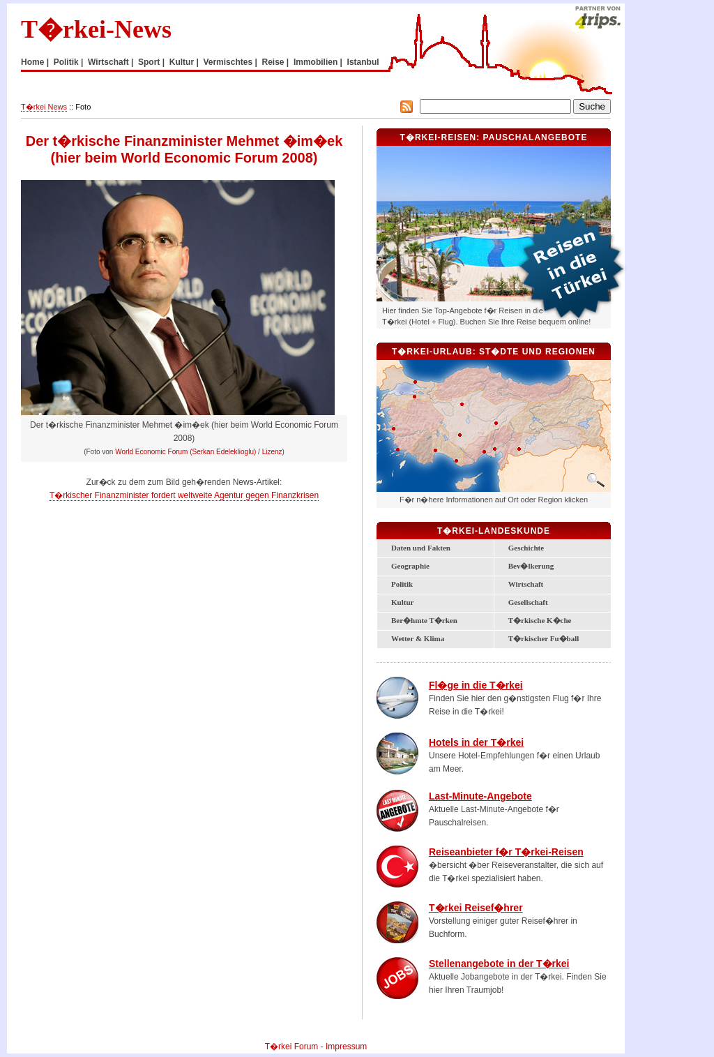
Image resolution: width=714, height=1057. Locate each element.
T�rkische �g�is (411, 427)
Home (32, 62)
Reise (272, 62)
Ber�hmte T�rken (424, 620)
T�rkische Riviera (447, 446)
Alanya (456, 461)
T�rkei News (44, 107)
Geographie (410, 566)
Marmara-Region (409, 388)
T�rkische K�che (540, 620)
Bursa (414, 396)
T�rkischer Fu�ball (543, 638)
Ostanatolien (557, 412)
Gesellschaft (528, 602)
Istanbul (363, 62)
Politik (66, 62)
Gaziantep (519, 449)
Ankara (462, 404)
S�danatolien (551, 441)
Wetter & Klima (417, 638)
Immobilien (315, 62)
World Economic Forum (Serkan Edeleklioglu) (185, 452)
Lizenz (272, 452)
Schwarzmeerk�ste (507, 381)
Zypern (468, 482)
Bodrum (398, 449)
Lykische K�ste (422, 448)
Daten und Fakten (420, 548)
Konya (460, 435)
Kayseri (496, 423)
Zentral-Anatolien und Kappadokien (479, 419)
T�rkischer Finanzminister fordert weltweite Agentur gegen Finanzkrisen (184, 495)
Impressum (346, 1046)
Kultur (181, 62)
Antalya (435, 450)
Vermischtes (227, 62)
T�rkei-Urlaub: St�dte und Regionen (493, 352)
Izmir (393, 429)
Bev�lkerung (531, 566)
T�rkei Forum (292, 1046)
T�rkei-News (96, 29)
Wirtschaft (108, 62)
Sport (149, 62)
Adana (495, 449)
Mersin (484, 452)
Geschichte (526, 548)
